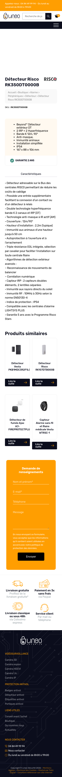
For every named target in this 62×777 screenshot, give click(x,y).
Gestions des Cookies (26, 770)
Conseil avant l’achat (16, 716)
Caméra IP (10, 677)
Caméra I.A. (11, 673)
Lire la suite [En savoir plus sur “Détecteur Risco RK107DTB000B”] (38, 382)
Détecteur (30, 96)
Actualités (10, 730)
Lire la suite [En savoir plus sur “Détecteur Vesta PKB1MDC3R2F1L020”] (11, 382)
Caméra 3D (11, 660)
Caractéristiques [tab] (31, 174)
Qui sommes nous (14, 725)
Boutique (23, 92)
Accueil (12, 92)
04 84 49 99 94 (20, 3)
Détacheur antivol (14, 695)
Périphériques (15, 96)
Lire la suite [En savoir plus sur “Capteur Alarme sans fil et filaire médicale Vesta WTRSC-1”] (38, 445)
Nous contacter (15, 739)
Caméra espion (13, 664)
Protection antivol (17, 684)
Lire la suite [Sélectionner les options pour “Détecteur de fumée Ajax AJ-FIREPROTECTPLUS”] (11, 442)
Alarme (34, 92)
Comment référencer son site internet (35, 772)
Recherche (48, 16)
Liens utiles (12, 710)
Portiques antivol (14, 704)
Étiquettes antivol (14, 699)
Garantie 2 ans (22, 161)
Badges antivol (13, 690)
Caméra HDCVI (13, 669)
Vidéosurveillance (16, 653)
